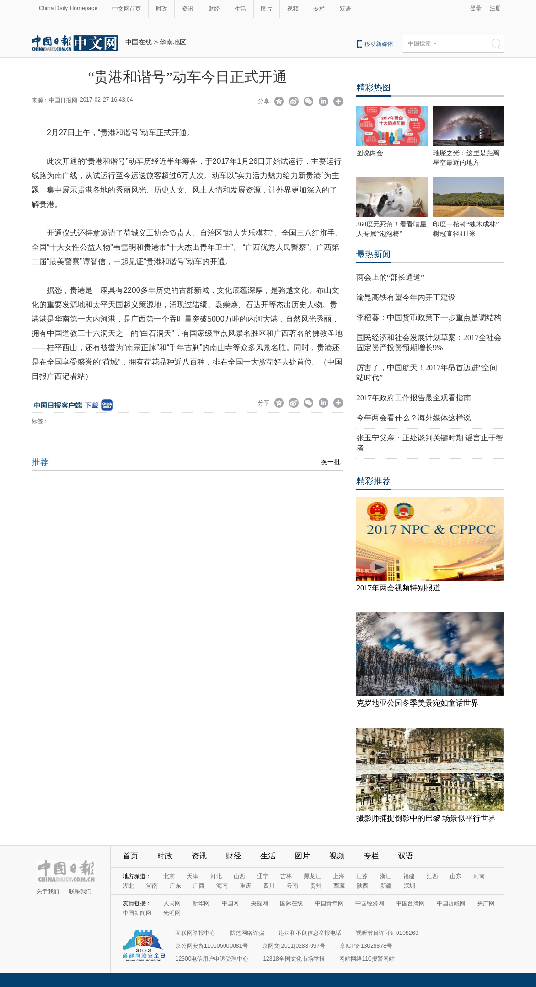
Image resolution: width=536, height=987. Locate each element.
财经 (214, 8)
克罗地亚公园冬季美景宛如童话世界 (417, 703)
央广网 (485, 903)
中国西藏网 (451, 903)
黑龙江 (312, 876)
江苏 (362, 876)
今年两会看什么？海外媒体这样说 (413, 418)
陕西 (362, 885)
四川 (269, 885)
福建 (409, 876)
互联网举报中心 (195, 933)
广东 (175, 885)
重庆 (245, 885)
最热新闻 (373, 254)
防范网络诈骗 (247, 933)
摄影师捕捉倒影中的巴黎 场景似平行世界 (426, 818)
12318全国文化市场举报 (293, 958)
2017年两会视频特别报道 (398, 588)
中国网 (230, 903)
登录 (476, 8)
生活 (240, 8)
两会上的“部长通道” (390, 277)
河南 (479, 876)
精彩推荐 (373, 481)
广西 (198, 885)
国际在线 (291, 903)
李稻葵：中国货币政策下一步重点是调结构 (429, 317)
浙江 (385, 876)
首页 (130, 856)
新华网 (201, 903)
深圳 (409, 885)
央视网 (259, 903)
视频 (293, 8)
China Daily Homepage (68, 8)
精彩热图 (373, 87)
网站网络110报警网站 (367, 958)
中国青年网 (329, 903)
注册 (495, 8)
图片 (266, 8)
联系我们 (80, 891)
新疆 (386, 885)
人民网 (172, 903)
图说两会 (369, 153)
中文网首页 (126, 8)
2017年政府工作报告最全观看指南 (413, 398)
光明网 (172, 913)
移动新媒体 (378, 44)
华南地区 (173, 42)
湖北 (128, 885)
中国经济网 (369, 903)
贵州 (316, 885)
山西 (239, 876)
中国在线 (138, 42)
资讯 (187, 8)
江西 (432, 876)
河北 (216, 876)
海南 (222, 885)
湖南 (152, 885)
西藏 (339, 885)
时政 (161, 8)
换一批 (331, 462)
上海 (338, 876)
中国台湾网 (410, 903)
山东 (455, 876)
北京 (169, 876)
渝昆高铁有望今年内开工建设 (406, 297)
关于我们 (47, 891)
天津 (192, 876)
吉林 (286, 876)
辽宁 (262, 876)
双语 (345, 8)
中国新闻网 (137, 913)
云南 (292, 885)
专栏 (319, 8)
